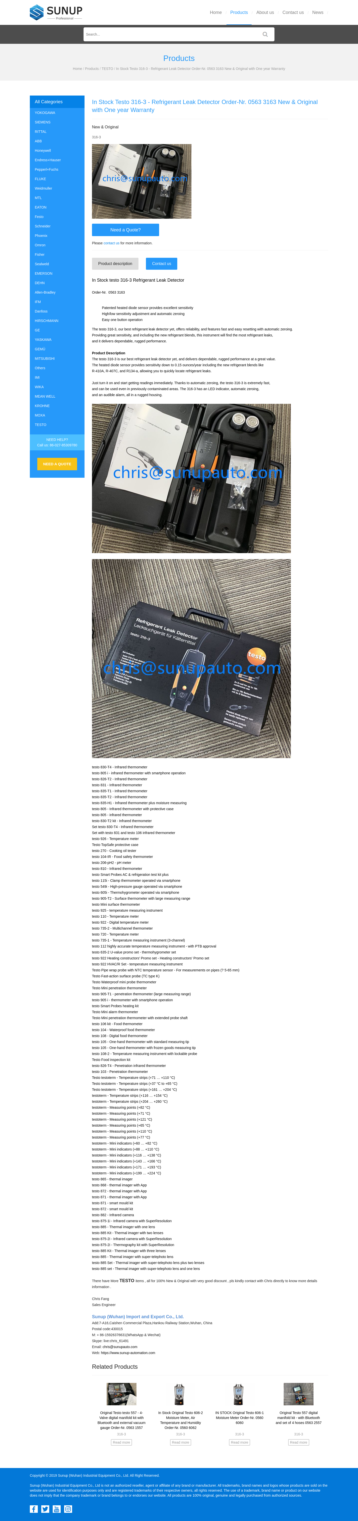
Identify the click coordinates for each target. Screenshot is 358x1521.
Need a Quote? (125, 229)
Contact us (293, 12)
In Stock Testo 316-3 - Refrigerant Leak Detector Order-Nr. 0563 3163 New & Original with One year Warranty (200, 69)
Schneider (42, 226)
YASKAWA (43, 340)
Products (239, 12)
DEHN (40, 283)
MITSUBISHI (45, 359)
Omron (40, 245)
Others (40, 368)
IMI (37, 377)
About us (265, 12)
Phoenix (41, 236)
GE (37, 330)
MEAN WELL (45, 396)
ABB (38, 141)
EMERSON (43, 273)
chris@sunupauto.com (120, 1347)
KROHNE (42, 406)
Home (216, 12)
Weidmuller (43, 188)
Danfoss (41, 311)
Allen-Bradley (45, 292)
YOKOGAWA (45, 113)
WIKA (39, 387)
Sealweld (42, 264)
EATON (40, 207)
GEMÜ (40, 349)
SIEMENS (42, 122)
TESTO (107, 69)
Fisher (40, 255)
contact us (112, 243)
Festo (39, 217)
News (317, 12)
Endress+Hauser (48, 160)
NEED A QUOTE (57, 464)
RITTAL (40, 132)
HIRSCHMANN (46, 321)
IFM (38, 302)
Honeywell (43, 151)
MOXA (40, 415)
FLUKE (40, 179)
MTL (38, 198)
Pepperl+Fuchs (46, 169)
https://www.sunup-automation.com (128, 1353)
